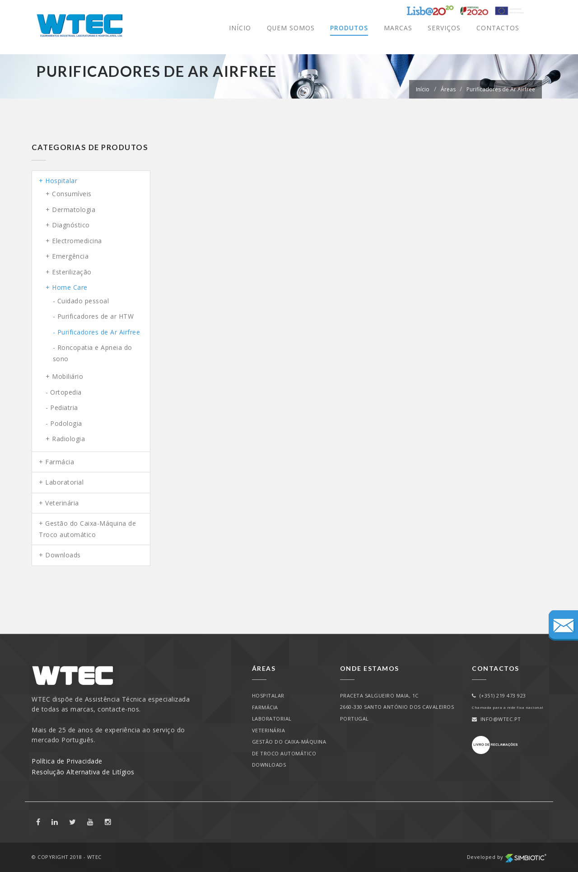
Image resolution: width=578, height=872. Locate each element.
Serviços (444, 28)
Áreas (448, 89)
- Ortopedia (64, 392)
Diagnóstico (71, 225)
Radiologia (68, 438)
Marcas (398, 28)
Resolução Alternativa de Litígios (83, 772)
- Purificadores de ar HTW (93, 316)
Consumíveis (72, 193)
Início (239, 28)
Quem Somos (290, 28)
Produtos (349, 28)
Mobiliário (67, 376)
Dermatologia (73, 209)
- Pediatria (62, 407)
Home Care (70, 287)
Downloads (63, 555)
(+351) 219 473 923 (499, 695)
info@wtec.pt (496, 719)
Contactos (497, 28)
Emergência (70, 256)
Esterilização (72, 272)
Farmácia (59, 461)
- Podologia (64, 423)
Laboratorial (64, 482)
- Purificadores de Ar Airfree (96, 332)
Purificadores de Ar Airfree (500, 89)
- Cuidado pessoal (81, 301)
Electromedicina (77, 240)
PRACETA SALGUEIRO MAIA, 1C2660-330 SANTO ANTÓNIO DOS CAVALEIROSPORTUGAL (397, 707)
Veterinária (62, 503)
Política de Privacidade (67, 761)
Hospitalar (61, 180)
